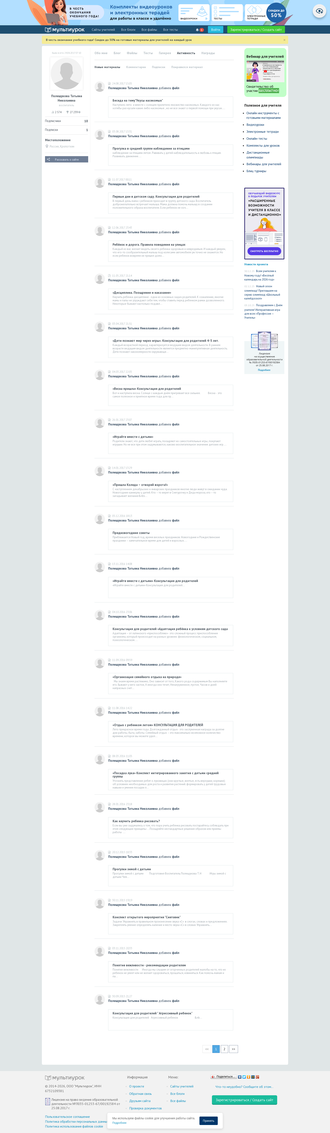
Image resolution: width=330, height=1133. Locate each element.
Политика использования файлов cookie (74, 1126)
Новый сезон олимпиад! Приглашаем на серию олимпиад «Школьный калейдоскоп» (262, 292)
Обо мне (101, 53)
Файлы (132, 53)
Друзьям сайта (139, 1101)
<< (207, 1049)
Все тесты (170, 29)
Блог (117, 53)
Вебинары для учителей (263, 164)
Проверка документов (145, 1108)
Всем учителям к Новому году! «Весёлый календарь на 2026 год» (260, 275)
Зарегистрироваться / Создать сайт (256, 29)
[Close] (284, 40)
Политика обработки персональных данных (77, 1121)
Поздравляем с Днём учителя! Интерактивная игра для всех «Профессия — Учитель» (263, 311)
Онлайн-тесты (256, 138)
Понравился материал (187, 67)
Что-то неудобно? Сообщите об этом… (244, 1087)
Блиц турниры (256, 171)
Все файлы (149, 29)
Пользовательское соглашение (67, 1116)
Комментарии (136, 67)
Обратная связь (140, 1093)
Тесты (148, 53)
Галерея (165, 53)
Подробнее (119, 1122)
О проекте (136, 1086)
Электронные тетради (262, 131)
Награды (208, 53)
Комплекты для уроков (263, 145)
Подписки (158, 67)
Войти (215, 29)
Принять (208, 1120)
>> (233, 1049)
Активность (186, 53)
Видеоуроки (255, 124)
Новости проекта (256, 264)
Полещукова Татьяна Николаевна (133, 88)
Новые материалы (107, 67)
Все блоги (128, 29)
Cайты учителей (103, 29)
